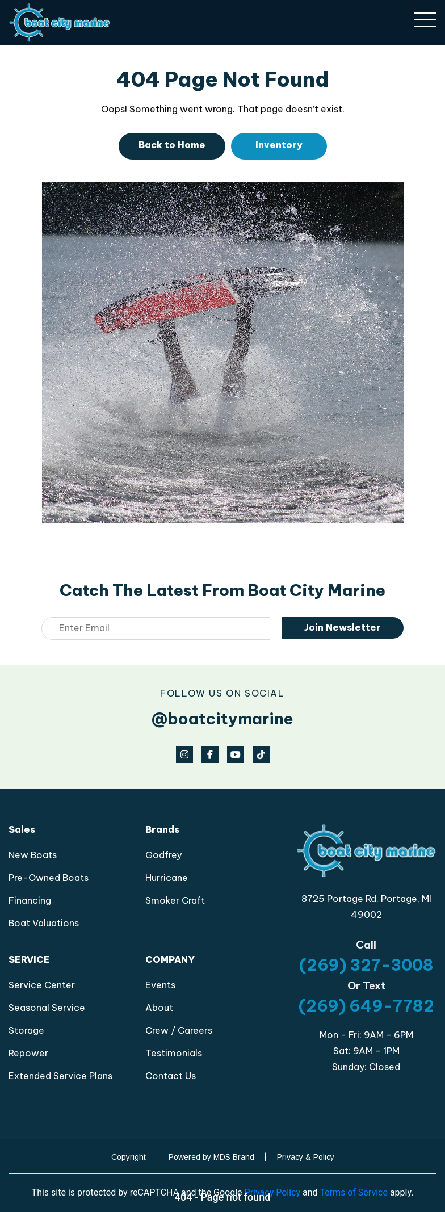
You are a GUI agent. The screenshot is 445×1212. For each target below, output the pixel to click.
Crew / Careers (178, 1030)
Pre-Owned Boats (49, 877)
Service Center (42, 985)
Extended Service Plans (60, 1075)
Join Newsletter (342, 627)
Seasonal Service (47, 1007)
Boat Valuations (44, 923)
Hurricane (166, 877)
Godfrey (163, 855)
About (159, 1007)
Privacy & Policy (305, 1156)
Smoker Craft (175, 900)
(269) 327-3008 (366, 965)
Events (160, 985)
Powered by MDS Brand (211, 1156)
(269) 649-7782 (366, 1006)
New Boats (33, 855)
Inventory (279, 144)
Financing (30, 900)
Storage (26, 1030)
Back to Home (171, 144)
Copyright (128, 1156)
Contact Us (170, 1075)
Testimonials (173, 1053)
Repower (28, 1053)
